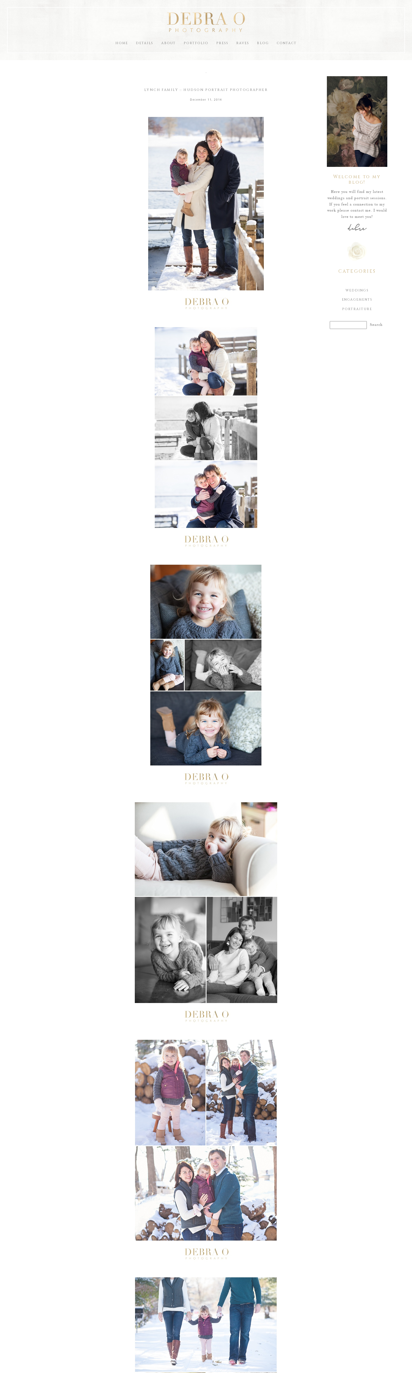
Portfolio (196, 43)
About (168, 43)
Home (121, 43)
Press (222, 43)
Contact (287, 43)
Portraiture (357, 309)
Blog (263, 43)
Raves (242, 43)
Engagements (357, 299)
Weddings (357, 290)
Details (144, 43)
